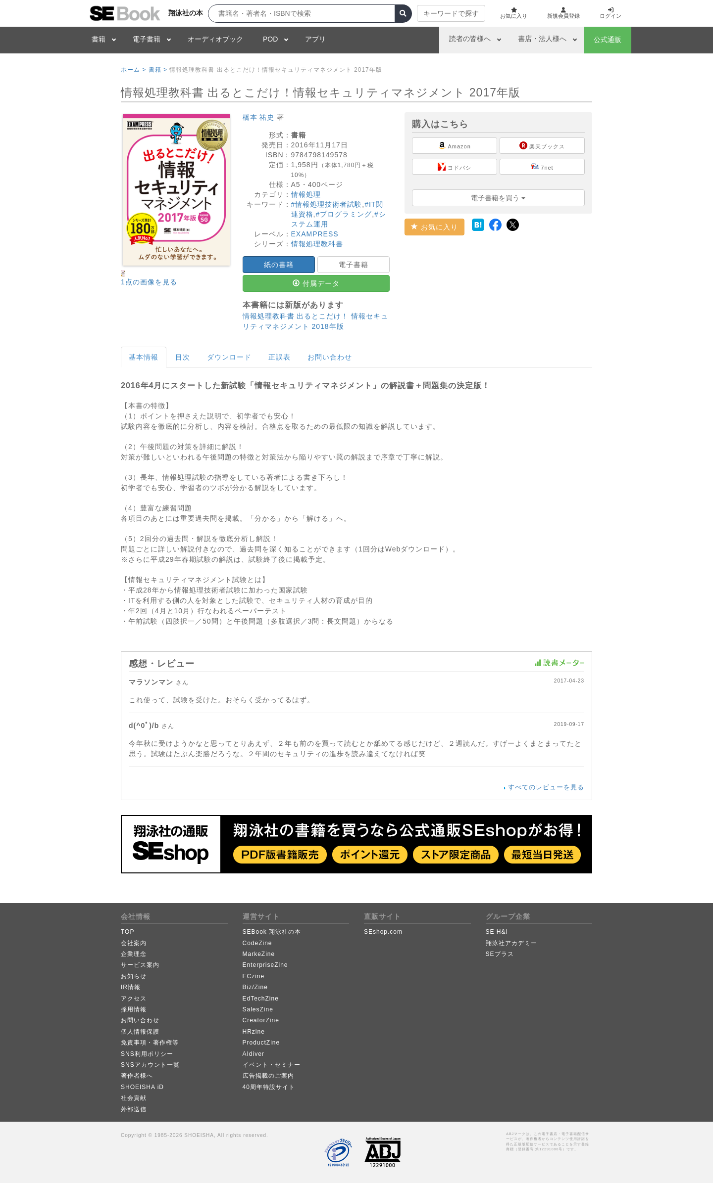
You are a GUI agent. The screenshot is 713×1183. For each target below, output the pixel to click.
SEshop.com (383, 931)
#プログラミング (343, 214)
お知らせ (134, 976)
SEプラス (500, 954)
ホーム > (133, 69)
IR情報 (131, 987)
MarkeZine (259, 954)
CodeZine (257, 943)
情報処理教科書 (317, 244)
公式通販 (607, 40)
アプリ (315, 39)
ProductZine (261, 1042)
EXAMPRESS (315, 234)
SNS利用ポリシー (147, 1053)
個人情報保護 (140, 1031)
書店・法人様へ (542, 39)
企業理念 (134, 954)
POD (270, 39)
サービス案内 (140, 964)
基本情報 (143, 357)
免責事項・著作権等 (150, 1042)
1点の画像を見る (149, 282)
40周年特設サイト (269, 1087)
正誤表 (279, 357)
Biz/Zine (255, 987)
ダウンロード (229, 357)
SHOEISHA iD (142, 1087)
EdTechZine (261, 998)
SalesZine (258, 1009)
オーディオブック (215, 39)
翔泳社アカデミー (511, 943)
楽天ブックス (542, 145)
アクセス (134, 998)
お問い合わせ (329, 357)
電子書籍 (146, 39)
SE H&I (497, 931)
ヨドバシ (454, 167)
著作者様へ (137, 1075)
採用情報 (134, 1009)
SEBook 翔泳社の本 (272, 931)
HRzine (254, 1031)
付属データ (316, 283)
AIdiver (253, 1053)
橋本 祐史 (259, 117)
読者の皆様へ (470, 39)
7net (542, 167)
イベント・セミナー (272, 1064)
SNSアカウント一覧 (150, 1064)
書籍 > (158, 69)
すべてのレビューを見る (546, 787)
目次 (182, 357)
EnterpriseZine (265, 964)
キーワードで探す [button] (443, 13)
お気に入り (434, 227)
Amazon (454, 145)
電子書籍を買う (498, 198)
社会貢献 (134, 1097)
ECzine (254, 976)
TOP (127, 931)
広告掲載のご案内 (268, 1075)
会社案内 (134, 943)
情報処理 (306, 194)
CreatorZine (261, 1020)
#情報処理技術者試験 (326, 204)
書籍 (98, 39)
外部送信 (134, 1109)
